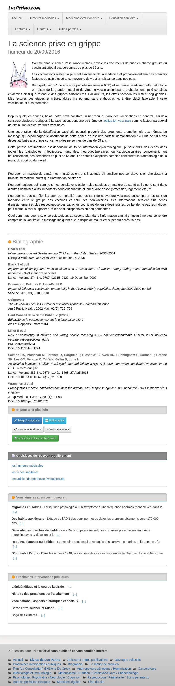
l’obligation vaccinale (117, 120)
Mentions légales (68, 682)
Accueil (17, 18)
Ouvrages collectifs (128, 659)
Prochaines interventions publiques (37, 664)
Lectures (22, 29)
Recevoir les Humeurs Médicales (35, 438)
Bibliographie (54, 420)
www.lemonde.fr (58, 429)
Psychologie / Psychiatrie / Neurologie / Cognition (46, 677)
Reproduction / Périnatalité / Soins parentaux (118, 677)
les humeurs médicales (27, 465)
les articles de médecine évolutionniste (38, 479)
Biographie (75, 664)
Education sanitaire (124, 18)
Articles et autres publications (87, 659)
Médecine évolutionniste (84, 18)
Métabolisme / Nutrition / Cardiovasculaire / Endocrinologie (98, 673)
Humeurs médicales (44, 18)
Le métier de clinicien (104, 664)
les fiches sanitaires (25, 472)
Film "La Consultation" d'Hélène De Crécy (41, 668)
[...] (15, 511)
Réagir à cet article (26, 420)
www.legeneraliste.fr (27, 429)
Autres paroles (69, 29)
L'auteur (44, 29)
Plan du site (96, 682)
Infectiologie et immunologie (32, 673)
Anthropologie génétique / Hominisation (104, 668)
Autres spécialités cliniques (31, 682)
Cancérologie (147, 668)
